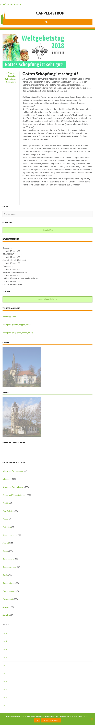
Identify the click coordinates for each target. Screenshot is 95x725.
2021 (5, 673)
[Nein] (92, 719)
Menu (47, 22)
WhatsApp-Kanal (9, 317)
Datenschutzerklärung (51, 720)
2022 (5, 665)
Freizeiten (7, 527)
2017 (5, 705)
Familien (6, 503)
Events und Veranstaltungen (14, 495)
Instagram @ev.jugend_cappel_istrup (18, 333)
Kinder (5, 551)
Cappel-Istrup (50, 13)
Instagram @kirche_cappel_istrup (16, 325)
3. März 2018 (11, 82)
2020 (5, 681)
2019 (5, 689)
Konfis (5, 575)
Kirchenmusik (8, 559)
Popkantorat (8, 599)
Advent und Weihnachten (13, 471)
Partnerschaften (9, 591)
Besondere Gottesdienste (13, 487)
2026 (5, 633)
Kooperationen (9, 583)
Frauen (5, 519)
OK (37, 720)
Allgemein (12, 73)
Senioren (6, 607)
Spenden (6, 615)
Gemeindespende (10, 535)
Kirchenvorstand (9, 567)
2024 (5, 649)
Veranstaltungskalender (48, 299)
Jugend (6, 543)
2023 (5, 657)
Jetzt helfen (48, 230)
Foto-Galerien (8, 511)
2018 (5, 697)
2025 (5, 641)
